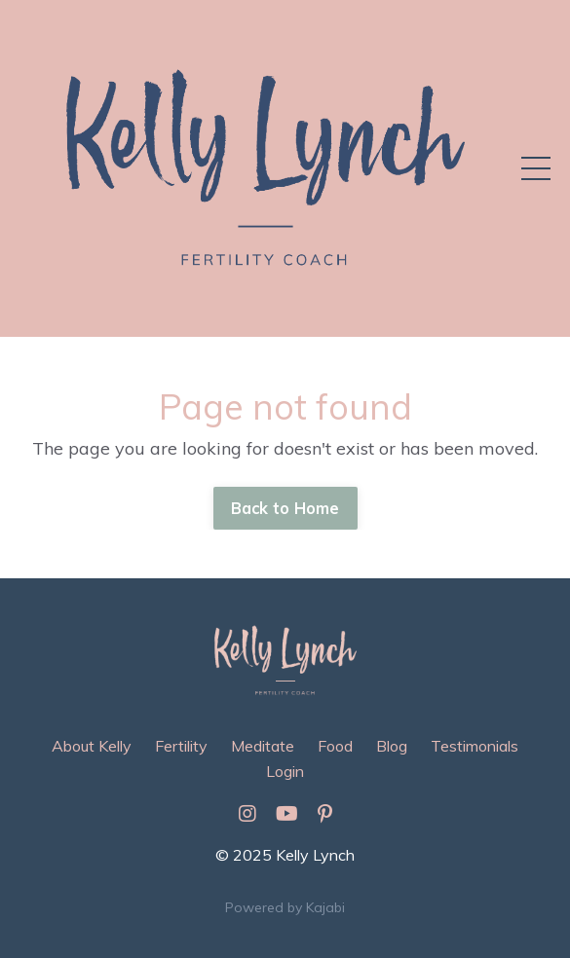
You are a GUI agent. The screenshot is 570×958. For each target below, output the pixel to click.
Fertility (181, 745)
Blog (391, 745)
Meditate (262, 745)
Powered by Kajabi (285, 907)
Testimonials (474, 745)
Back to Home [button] (285, 508)
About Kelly (92, 745)
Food (335, 745)
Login (285, 771)
